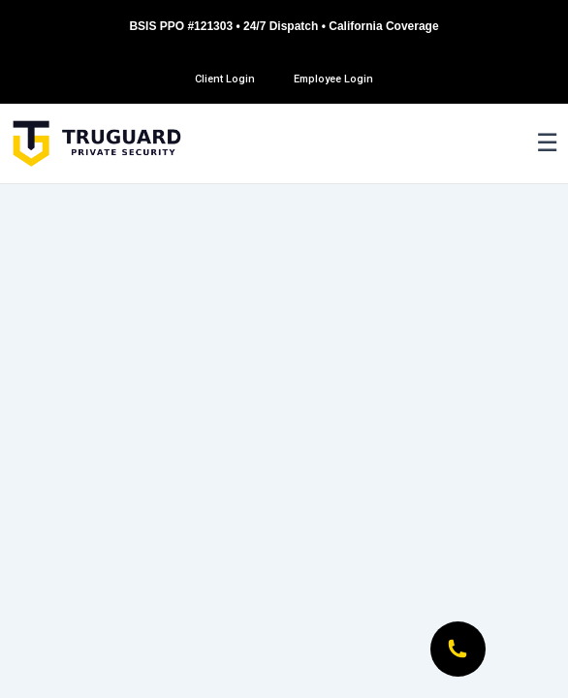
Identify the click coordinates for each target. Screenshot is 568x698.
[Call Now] (457, 648)
